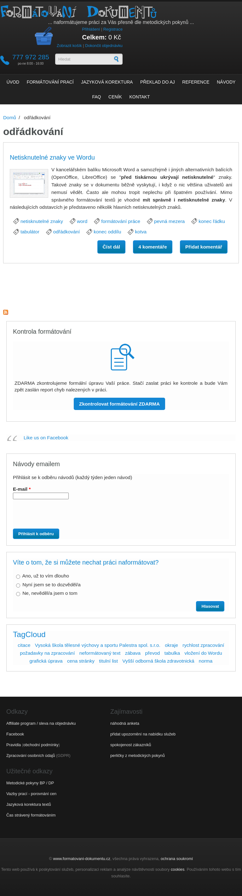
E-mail (22, 489)
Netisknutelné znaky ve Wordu (52, 157)
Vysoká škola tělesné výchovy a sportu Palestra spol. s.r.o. (97, 645)
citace (24, 645)
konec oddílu (107, 231)
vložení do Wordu (203, 653)
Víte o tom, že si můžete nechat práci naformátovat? (85, 562)
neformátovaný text (100, 653)
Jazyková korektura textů (28, 804)
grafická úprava (46, 661)
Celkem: (94, 37)
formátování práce (120, 221)
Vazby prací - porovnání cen (31, 793)
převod (152, 653)
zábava (133, 653)
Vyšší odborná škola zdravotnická (158, 661)
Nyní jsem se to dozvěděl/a (51, 584)
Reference (195, 82)
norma (206, 661)
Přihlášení (91, 29)
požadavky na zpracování (47, 653)
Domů (9, 117)
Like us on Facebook (46, 437)
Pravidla (13, 744)
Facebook (15, 734)
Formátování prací (50, 82)
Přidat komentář (203, 246)
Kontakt (139, 96)
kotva (141, 231)
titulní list (108, 661)
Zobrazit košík (69, 45)
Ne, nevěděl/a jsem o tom (49, 593)
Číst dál (114, 246)
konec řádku (212, 221)
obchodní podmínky (41, 744)
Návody (226, 82)
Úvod (13, 82)
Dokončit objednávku (104, 45)
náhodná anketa (124, 723)
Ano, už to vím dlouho (45, 575)
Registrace (113, 29)
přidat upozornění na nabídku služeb (143, 734)
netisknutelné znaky (41, 221)
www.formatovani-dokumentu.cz (81, 858)
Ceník (115, 96)
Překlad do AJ (157, 82)
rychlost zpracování (203, 645)
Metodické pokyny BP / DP (30, 783)
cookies (177, 869)
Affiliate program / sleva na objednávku (41, 723)
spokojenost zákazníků (130, 744)
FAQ (96, 96)
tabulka (172, 653)
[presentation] (63, 516)
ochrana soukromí (177, 858)
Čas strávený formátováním (30, 815)
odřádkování (66, 231)
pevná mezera (169, 221)
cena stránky (81, 661)
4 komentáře (152, 246)
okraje (171, 645)
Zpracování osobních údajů (30, 755)
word (82, 221)
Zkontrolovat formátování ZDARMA (119, 404)
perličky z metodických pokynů (137, 755)
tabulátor (29, 231)
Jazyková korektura (107, 82)
